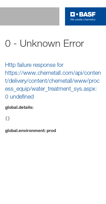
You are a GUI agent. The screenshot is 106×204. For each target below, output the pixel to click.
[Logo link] (83, 16)
